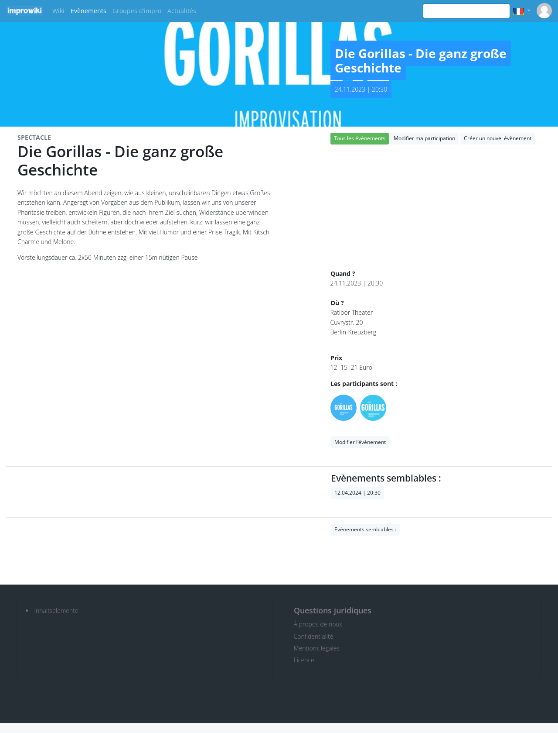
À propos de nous (318, 624)
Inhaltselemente (56, 610)
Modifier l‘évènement (360, 442)
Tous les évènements (359, 138)
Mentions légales (317, 648)
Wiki (58, 11)
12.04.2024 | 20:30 (357, 492)
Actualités (181, 11)
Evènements (88, 11)
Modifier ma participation (424, 138)
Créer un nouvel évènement (497, 138)
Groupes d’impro (136, 11)
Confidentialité (313, 636)
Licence (304, 660)
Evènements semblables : (365, 529)
